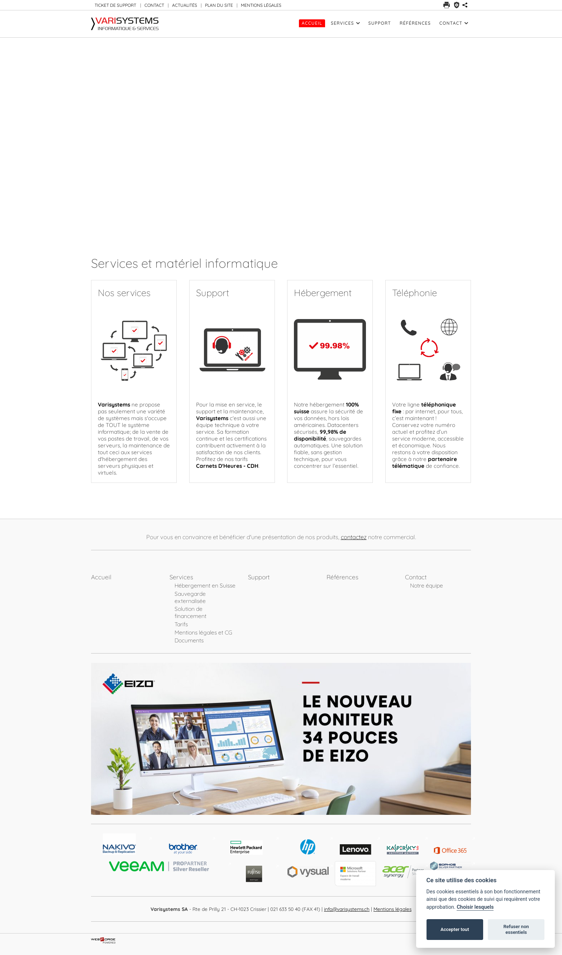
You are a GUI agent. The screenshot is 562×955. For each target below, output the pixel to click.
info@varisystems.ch (347, 909)
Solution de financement (190, 612)
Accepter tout (454, 929)
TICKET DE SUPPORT (115, 5)
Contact (453, 23)
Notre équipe (426, 585)
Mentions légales (392, 909)
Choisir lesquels (475, 907)
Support (379, 23)
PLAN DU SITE (219, 5)
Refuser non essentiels (516, 929)
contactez (354, 537)
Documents (189, 640)
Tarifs (181, 624)
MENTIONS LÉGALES (261, 5)
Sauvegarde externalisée (190, 597)
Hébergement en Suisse (205, 585)
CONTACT (154, 5)
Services (345, 23)
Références (415, 23)
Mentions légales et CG (203, 632)
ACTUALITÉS (184, 5)
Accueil (312, 23)
